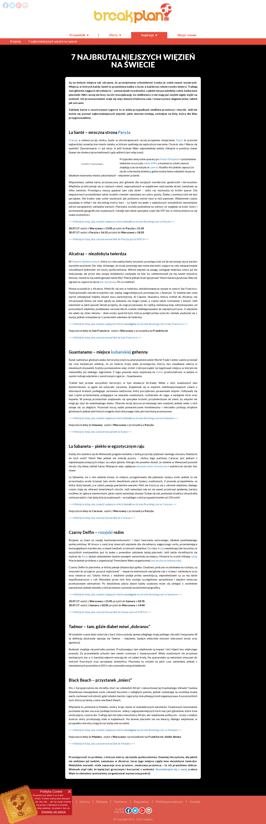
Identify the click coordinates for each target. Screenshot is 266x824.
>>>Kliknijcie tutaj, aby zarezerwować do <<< (105, 337)
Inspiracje (147, 35)
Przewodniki (77, 35)
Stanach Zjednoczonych (86, 261)
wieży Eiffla (150, 163)
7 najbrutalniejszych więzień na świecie (111, 41)
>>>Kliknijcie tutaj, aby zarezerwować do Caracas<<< (102, 517)
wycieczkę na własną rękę (166, 560)
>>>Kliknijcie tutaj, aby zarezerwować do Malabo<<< (102, 743)
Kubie (159, 372)
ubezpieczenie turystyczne (152, 466)
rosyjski (105, 532)
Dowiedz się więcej (53, 811)
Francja (73, 140)
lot (99, 148)
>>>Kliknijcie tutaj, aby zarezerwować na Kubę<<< (100, 431)
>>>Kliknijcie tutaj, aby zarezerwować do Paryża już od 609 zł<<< (109, 239)
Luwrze (154, 167)
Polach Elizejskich (169, 159)
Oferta (113, 35)
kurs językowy (108, 281)
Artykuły (75, 41)
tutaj (194, 556)
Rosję (161, 548)
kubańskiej (121, 351)
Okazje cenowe (186, 35)
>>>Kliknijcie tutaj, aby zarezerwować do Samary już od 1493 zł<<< (110, 612)
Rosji (85, 556)
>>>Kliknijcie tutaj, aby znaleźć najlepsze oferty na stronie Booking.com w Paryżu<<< (122, 221)
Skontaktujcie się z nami (171, 769)
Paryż (179, 140)
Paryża (124, 132)
